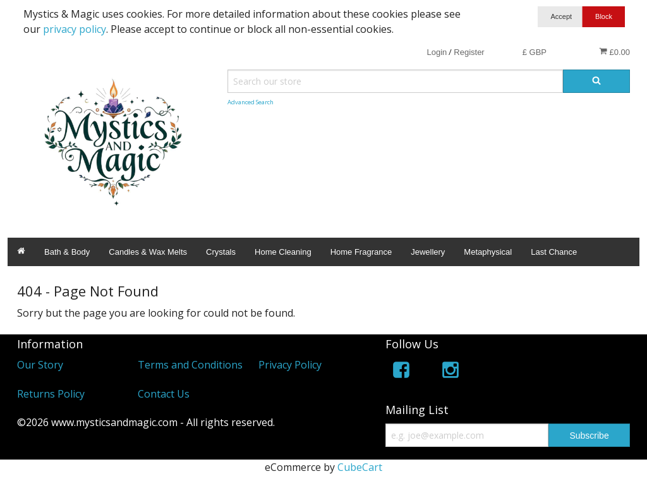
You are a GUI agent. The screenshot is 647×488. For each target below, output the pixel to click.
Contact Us (164, 394)
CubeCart (359, 467)
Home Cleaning (283, 252)
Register (469, 52)
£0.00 (614, 52)
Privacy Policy (290, 365)
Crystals (221, 252)
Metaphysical (488, 252)
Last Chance (554, 252)
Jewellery (428, 252)
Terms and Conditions (190, 365)
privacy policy (74, 29)
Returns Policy (51, 394)
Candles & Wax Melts (148, 252)
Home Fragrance (361, 252)
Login (436, 52)
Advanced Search (250, 102)
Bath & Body (67, 252)
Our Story (40, 365)
